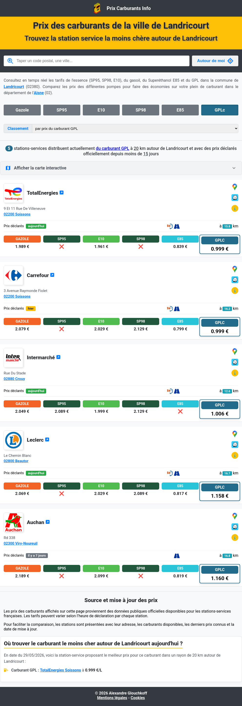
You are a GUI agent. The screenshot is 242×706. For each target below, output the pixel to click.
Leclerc (38, 440)
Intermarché (44, 357)
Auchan (38, 522)
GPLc (220, 110)
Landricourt (14, 86)
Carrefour (40, 275)
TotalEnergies (45, 193)
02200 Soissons (17, 214)
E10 (101, 110)
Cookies (138, 697)
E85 (180, 110)
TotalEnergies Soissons (60, 670)
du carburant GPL (112, 148)
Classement (18, 128)
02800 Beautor (16, 461)
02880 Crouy (14, 379)
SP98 (141, 110)
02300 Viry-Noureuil (21, 543)
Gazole (22, 110)
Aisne (39, 92)
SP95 (62, 110)
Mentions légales (112, 697)
